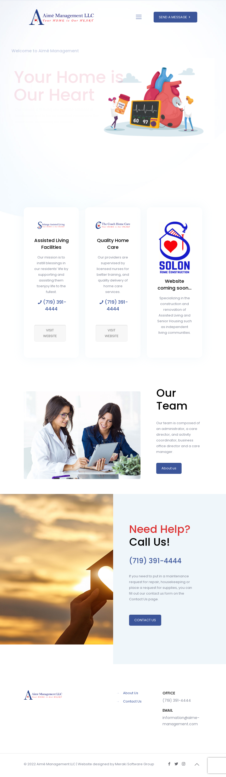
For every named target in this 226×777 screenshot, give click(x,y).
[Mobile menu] (138, 17)
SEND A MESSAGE (175, 17)
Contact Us (132, 701)
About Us (130, 692)
